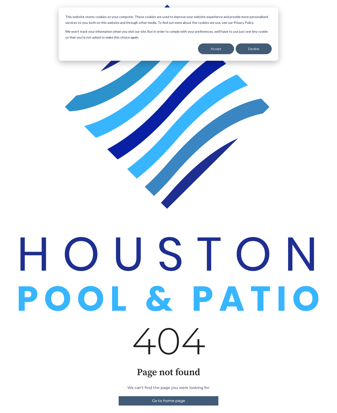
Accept (216, 49)
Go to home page (168, 401)
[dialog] (168, 34)
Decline (253, 49)
